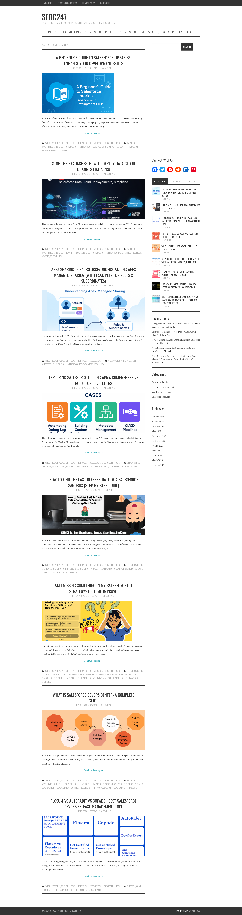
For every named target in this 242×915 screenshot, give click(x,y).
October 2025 (158, 417)
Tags (192, 181)
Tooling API (114, 466)
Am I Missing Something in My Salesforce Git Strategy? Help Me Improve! (93, 588)
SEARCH (187, 47)
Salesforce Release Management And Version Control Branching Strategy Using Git (179, 192)
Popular (159, 181)
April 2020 (157, 455)
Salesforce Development (139, 32)
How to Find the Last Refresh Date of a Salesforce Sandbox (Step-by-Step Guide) (93, 482)
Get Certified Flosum (76, 889)
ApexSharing (132, 360)
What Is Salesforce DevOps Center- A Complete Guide (93, 698)
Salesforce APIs (58, 466)
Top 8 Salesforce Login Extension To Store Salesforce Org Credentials (179, 285)
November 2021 (159, 436)
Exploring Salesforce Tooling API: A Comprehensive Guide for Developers (93, 380)
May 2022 (156, 431)
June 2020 (156, 450)
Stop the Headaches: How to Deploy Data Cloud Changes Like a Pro (93, 166)
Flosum (45, 889)
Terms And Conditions (67, 3)
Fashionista (182, 910)
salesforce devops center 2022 (106, 784)
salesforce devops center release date (120, 787)
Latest (175, 181)
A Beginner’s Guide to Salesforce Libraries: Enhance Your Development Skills (93, 60)
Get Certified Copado (57, 889)
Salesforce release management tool (95, 678)
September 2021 (159, 441)
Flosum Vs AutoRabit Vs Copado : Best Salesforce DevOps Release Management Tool (94, 804)
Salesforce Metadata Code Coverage (85, 146)
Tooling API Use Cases (129, 466)
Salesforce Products (102, 32)
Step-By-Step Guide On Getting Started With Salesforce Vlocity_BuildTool (180, 260)
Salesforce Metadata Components (116, 146)
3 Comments (106, 705)
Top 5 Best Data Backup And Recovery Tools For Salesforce (179, 235)
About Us (48, 3)
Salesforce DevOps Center (81, 784)
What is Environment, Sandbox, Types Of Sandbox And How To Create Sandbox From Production (180, 300)
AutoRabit (131, 886)
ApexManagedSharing (117, 360)
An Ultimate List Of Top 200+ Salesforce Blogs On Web (180, 206)
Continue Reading (93, 133)
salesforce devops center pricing (88, 787)
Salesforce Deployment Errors (67, 252)
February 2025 (158, 426)
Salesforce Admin (70, 32)
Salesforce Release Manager (65, 572)
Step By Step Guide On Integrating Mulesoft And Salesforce (177, 273)
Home (48, 32)
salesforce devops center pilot (60, 787)
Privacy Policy (88, 3)
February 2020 (158, 465)
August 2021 (157, 446)
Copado (139, 886)
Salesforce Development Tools (79, 466)
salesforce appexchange (60, 674)
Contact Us (105, 3)
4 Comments (106, 811)
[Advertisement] (176, 104)
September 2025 (159, 421)
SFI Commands (62, 150)
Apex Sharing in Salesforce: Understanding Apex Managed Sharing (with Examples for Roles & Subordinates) (93, 275)
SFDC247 (54, 16)
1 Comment (108, 489)
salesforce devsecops (177, 32)
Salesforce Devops (61, 146)
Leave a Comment (107, 68)
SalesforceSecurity (96, 364)
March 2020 (157, 460)
